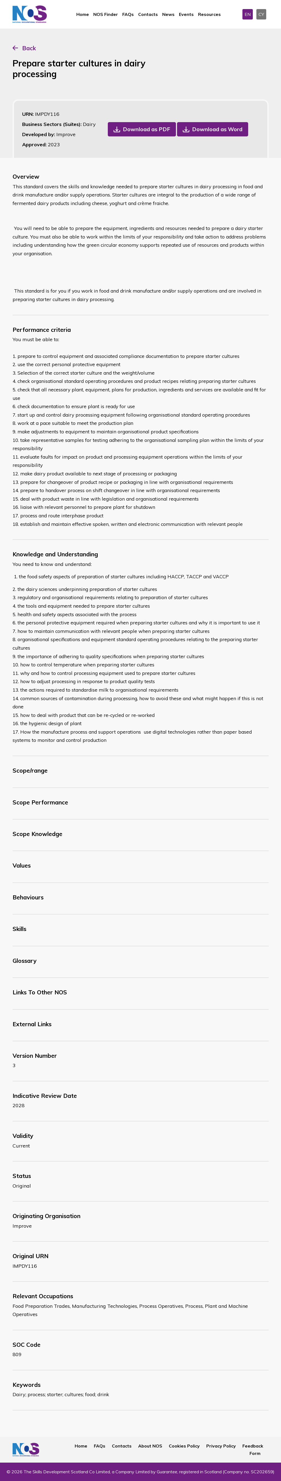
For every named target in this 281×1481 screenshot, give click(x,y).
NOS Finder (105, 14)
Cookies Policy (184, 1446)
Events (186, 14)
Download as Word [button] (217, 129)
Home (82, 14)
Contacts (148, 14)
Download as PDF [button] (146, 129)
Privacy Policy (221, 1446)
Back (29, 48)
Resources (209, 14)
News (168, 14)
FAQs (128, 14)
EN (248, 14)
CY (261, 14)
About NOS (150, 1446)
